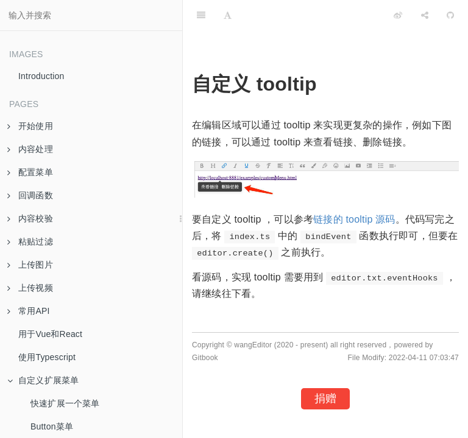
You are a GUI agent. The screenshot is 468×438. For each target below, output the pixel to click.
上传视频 (30, 288)
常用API (28, 311)
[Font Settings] (227, 15)
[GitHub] (450, 15)
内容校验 (30, 218)
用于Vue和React (50, 334)
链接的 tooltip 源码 (354, 219)
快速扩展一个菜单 (65, 403)
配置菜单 (30, 172)
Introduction (41, 76)
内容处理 (30, 149)
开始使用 (30, 126)
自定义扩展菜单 (43, 380)
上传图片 (30, 264)
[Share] (425, 15)
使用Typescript (47, 357)
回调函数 (30, 195)
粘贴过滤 (30, 241)
